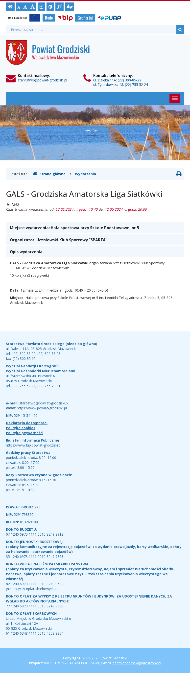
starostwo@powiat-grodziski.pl (42, 80)
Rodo (49, 18)
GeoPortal (85, 18)
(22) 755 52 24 (136, 84)
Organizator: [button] (58, 240)
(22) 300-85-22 (129, 80)
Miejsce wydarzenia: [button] (74, 227)
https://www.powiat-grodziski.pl (42, 408)
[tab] (95, 227)
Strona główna (49, 173)
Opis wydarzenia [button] (26, 251)
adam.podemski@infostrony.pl (137, 663)
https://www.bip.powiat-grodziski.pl (33, 445)
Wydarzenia (85, 174)
